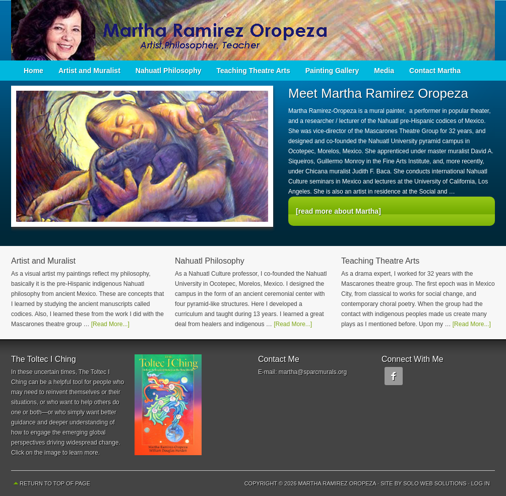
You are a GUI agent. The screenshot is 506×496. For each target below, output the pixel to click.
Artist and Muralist (89, 71)
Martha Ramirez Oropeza (253, 30)
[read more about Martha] (338, 211)
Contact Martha (435, 71)
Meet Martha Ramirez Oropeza (378, 93)
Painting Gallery (332, 71)
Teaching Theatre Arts (253, 71)
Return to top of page (55, 483)
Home (33, 71)
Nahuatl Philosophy (169, 71)
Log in (480, 483)
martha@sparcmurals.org (313, 372)
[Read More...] (110, 324)
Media (384, 71)
